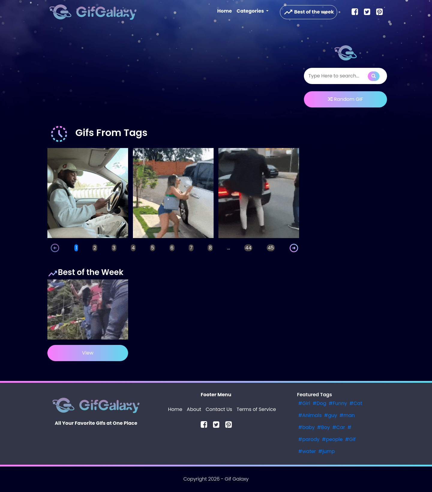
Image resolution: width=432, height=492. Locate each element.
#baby (306, 427)
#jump (326, 451)
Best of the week (308, 12)
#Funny (338, 403)
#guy (330, 415)
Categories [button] (251, 11)
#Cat (356, 403)
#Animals (310, 415)
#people (332, 439)
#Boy (323, 427)
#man (347, 415)
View (88, 352)
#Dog (319, 403)
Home (225, 10)
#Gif (350, 439)
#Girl (304, 403)
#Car (338, 427)
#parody (309, 439)
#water (307, 451)
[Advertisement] (173, 76)
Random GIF (345, 99)
